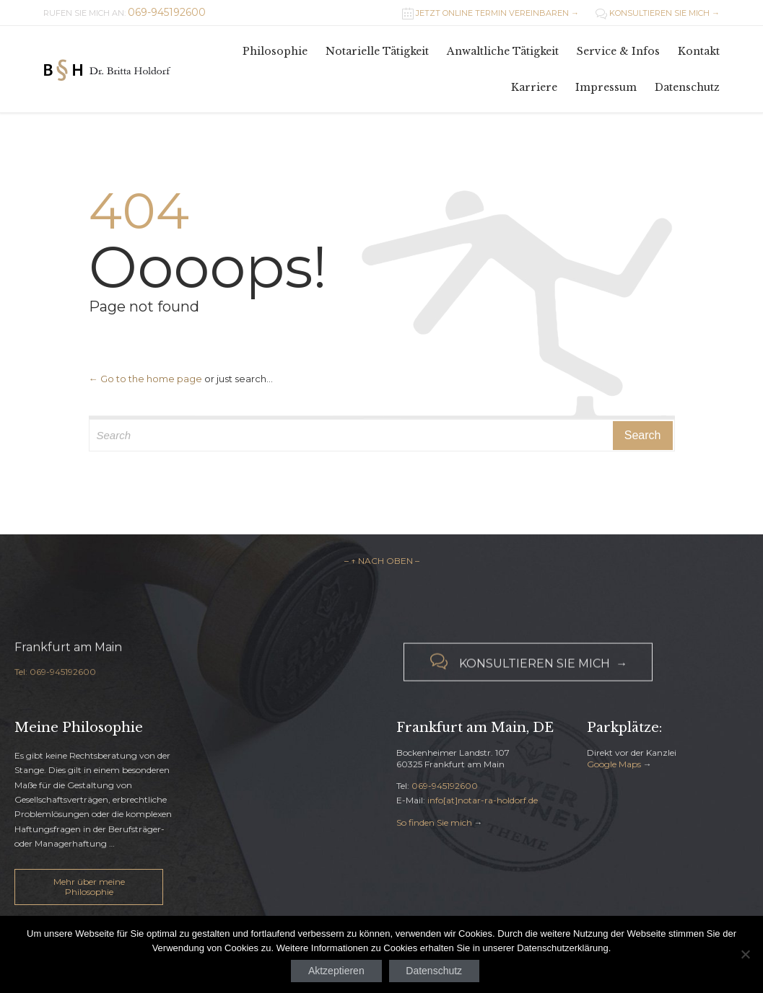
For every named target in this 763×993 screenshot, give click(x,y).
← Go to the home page (145, 378)
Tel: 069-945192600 (55, 676)
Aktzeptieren (336, 970)
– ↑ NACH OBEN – (381, 560)
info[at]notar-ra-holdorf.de (482, 800)
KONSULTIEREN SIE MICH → (658, 13)
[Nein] (745, 954)
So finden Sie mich (434, 822)
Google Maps (614, 764)
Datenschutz (434, 970)
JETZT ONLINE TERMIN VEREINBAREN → (491, 13)
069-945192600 (444, 785)
